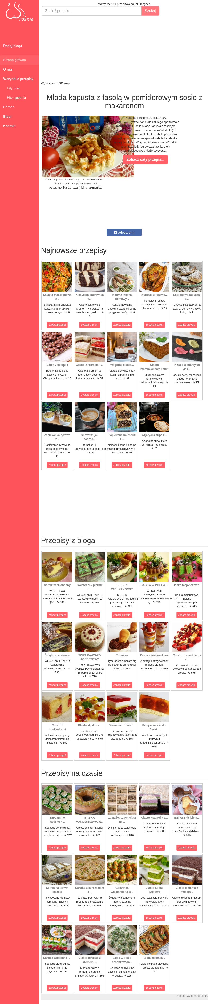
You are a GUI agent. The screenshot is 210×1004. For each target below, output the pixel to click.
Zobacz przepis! (57, 324)
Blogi (7, 116)
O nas (7, 69)
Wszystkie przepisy (18, 79)
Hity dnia (11, 88)
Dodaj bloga (12, 46)
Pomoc (8, 107)
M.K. (205, 995)
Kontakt (9, 126)
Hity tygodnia (14, 97)
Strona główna (14, 60)
